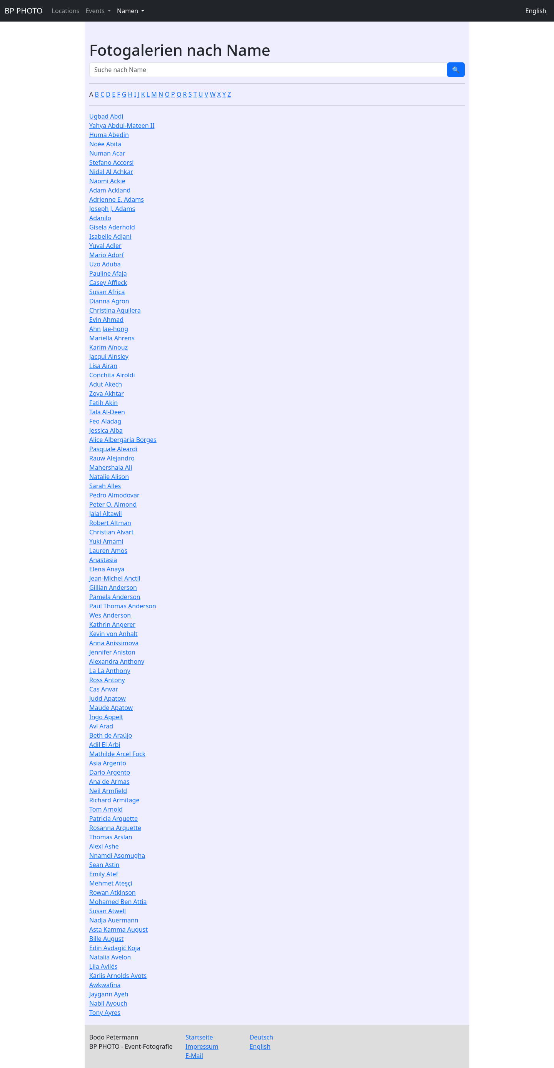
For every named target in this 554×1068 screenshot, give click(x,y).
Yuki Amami (106, 541)
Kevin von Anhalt (113, 633)
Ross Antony (107, 680)
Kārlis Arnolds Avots (118, 975)
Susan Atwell (107, 911)
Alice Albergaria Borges (123, 439)
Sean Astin (104, 864)
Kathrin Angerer (112, 624)
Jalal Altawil (105, 513)
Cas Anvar (103, 689)
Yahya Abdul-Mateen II (122, 125)
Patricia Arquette (113, 818)
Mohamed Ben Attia (118, 901)
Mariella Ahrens (112, 338)
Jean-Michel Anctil (114, 578)
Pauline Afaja (108, 273)
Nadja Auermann (113, 920)
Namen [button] (128, 11)
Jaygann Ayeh (108, 994)
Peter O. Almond (113, 504)
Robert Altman (110, 523)
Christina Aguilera (115, 310)
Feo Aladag (105, 421)
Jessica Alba (106, 430)
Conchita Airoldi (112, 375)
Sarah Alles (105, 486)
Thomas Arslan (110, 837)
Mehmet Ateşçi (110, 883)
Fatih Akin (103, 402)
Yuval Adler (105, 245)
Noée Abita (105, 144)
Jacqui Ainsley (108, 356)
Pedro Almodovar (114, 495)
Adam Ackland (109, 190)
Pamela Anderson (114, 597)
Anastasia (103, 560)
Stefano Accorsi (111, 162)
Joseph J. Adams (112, 208)
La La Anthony (109, 670)
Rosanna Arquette (115, 828)
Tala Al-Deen (107, 412)
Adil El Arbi (104, 744)
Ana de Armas (109, 781)
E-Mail (194, 1055)
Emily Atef (103, 874)
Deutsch (262, 1037)
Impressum (202, 1046)
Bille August (106, 938)
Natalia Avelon (110, 957)
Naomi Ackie (107, 181)
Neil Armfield (108, 791)
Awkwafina (104, 985)
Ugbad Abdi (106, 116)
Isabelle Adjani (110, 236)
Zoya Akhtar (106, 393)
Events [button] (95, 11)
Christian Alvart (111, 532)
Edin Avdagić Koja (114, 948)
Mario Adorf (106, 255)
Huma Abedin (109, 135)
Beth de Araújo (110, 735)
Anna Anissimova (113, 643)
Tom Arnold (106, 809)
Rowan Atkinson (112, 892)
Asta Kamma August (118, 929)
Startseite (199, 1037)
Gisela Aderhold (112, 227)
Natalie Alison (109, 476)
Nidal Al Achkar (111, 171)
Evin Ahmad (106, 319)
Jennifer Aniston (112, 652)
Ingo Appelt (106, 717)
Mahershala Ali (110, 467)
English (536, 11)
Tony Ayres (104, 1012)
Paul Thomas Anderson (122, 606)
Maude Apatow (111, 707)
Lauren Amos (108, 550)
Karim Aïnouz (108, 347)
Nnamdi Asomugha (117, 855)
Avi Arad (101, 726)
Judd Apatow (107, 698)
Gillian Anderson (113, 587)
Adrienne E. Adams (116, 199)
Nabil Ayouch (108, 1003)
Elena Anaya (106, 569)
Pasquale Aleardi (113, 449)
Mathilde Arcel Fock (117, 754)
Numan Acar (107, 153)
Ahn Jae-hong (108, 329)
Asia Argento (107, 763)
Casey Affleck (108, 282)
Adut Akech (105, 384)
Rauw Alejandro (112, 458)
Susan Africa (107, 292)
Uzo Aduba (105, 264)
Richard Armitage (114, 800)
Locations (66, 11)
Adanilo (100, 218)
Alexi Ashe (104, 846)
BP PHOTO (24, 10)
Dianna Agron (109, 301)
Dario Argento (109, 772)
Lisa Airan (103, 366)
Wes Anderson (110, 615)
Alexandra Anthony (116, 661)
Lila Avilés (103, 966)
